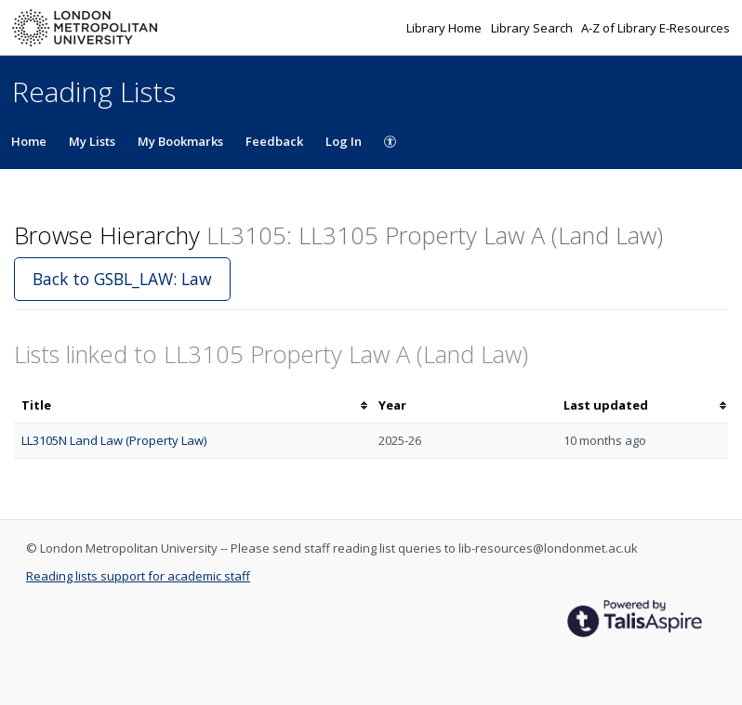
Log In (343, 141)
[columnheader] (192, 405)
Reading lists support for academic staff (138, 576)
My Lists (92, 141)
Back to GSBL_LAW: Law (122, 279)
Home (28, 141)
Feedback (274, 141)
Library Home (445, 28)
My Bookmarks (180, 141)
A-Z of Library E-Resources (655, 28)
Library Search (533, 28)
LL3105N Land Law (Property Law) (113, 440)
